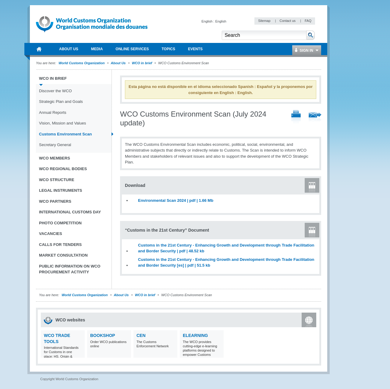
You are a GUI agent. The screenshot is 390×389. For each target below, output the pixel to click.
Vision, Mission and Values (62, 123)
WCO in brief (142, 63)
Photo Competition (60, 223)
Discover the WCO (55, 91)
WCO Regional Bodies (63, 168)
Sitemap (264, 21)
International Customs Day (70, 212)
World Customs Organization (81, 63)
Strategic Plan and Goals (61, 101)
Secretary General (55, 144)
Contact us (287, 21)
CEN (141, 335)
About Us (118, 63)
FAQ (308, 21)
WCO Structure (56, 179)
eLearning (195, 335)
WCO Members (54, 158)
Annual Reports (52, 112)
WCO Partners (55, 201)
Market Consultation (63, 255)
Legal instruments (60, 190)
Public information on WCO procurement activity (69, 269)
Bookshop (102, 335)
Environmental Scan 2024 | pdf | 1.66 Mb (175, 200)
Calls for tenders (60, 244)
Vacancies (50, 233)
